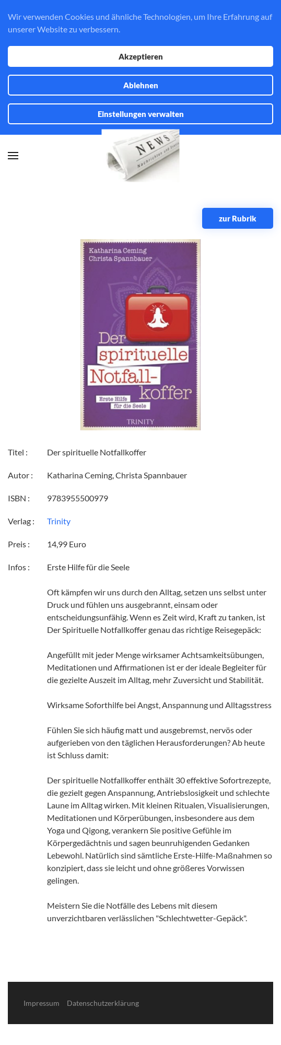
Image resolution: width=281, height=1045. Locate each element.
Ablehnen (140, 85)
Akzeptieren (141, 56)
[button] (13, 156)
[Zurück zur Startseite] (141, 156)
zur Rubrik (237, 218)
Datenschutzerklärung (103, 1003)
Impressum (42, 1003)
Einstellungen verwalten (141, 114)
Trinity (59, 521)
